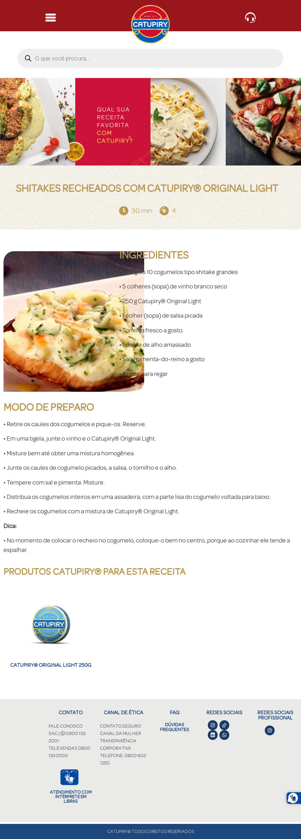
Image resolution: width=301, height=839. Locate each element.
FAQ (174, 712)
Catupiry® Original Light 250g (50, 665)
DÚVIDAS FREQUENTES (174, 726)
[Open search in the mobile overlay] (150, 58)
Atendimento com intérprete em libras (71, 796)
